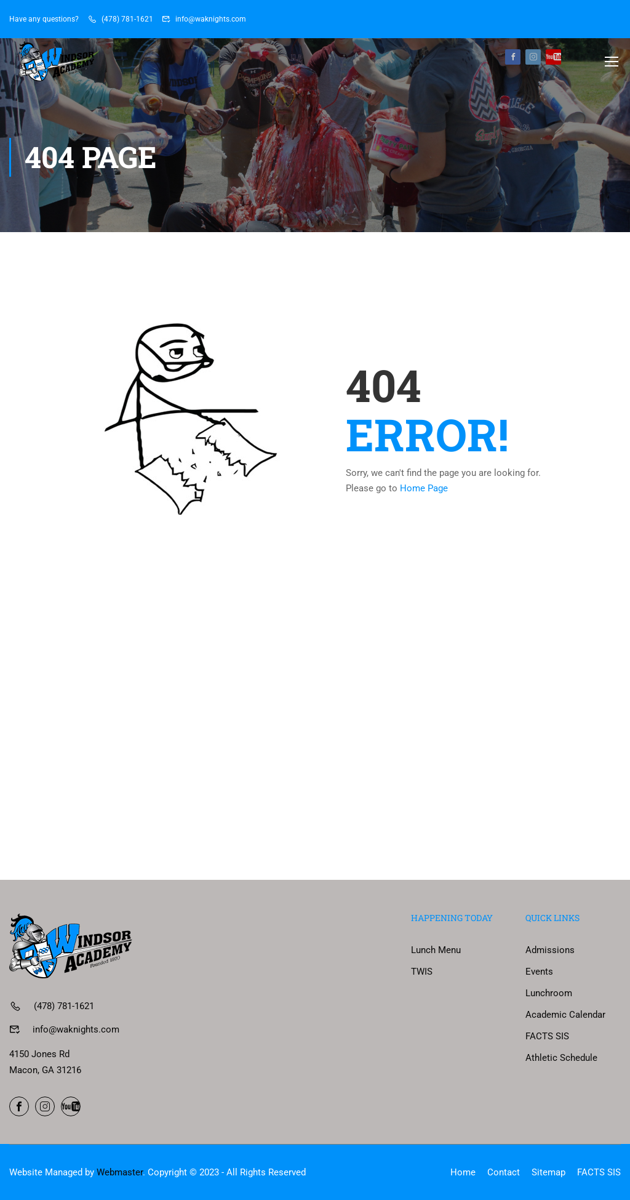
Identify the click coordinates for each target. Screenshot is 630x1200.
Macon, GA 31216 (45, 1070)
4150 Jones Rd (39, 1054)
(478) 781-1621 (127, 19)
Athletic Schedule (561, 1057)
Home (463, 1172)
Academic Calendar (565, 1014)
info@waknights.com (210, 19)
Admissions (550, 950)
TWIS (422, 971)
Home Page (424, 490)
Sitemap (548, 1172)
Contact (503, 1172)
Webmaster (120, 1172)
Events (539, 971)
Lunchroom (548, 993)
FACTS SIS (547, 1036)
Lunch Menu (436, 950)
